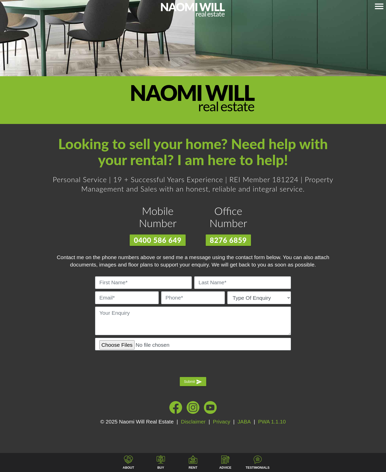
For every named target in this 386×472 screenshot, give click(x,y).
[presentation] (193, 363)
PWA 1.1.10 (271, 421)
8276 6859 (228, 240)
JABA (244, 421)
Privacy (221, 421)
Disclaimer (193, 421)
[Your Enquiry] (193, 321)
